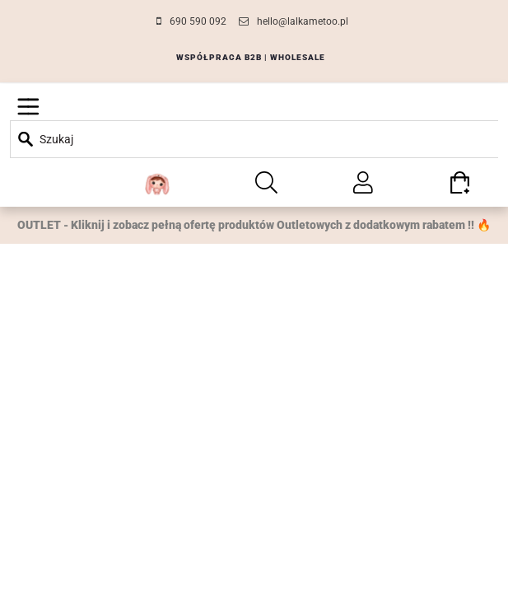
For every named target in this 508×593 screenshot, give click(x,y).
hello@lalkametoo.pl (302, 21)
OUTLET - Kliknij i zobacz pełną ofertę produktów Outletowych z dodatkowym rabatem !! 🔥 (254, 224)
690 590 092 (198, 21)
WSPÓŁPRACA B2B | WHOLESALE (250, 57)
